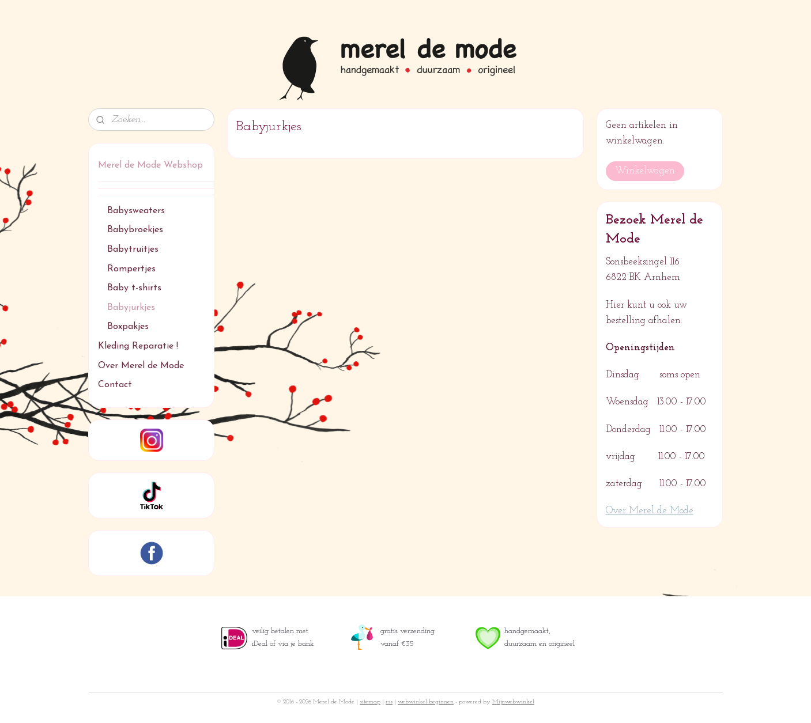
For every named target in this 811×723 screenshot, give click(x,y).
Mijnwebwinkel (513, 702)
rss (389, 702)
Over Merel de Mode (141, 365)
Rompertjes (131, 269)
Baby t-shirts (134, 288)
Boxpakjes (128, 326)
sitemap (370, 702)
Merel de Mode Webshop (150, 165)
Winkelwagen (645, 171)
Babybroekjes (135, 229)
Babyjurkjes (131, 307)
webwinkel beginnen (426, 702)
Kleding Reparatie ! (138, 346)
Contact (115, 384)
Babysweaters (136, 210)
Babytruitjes (133, 249)
